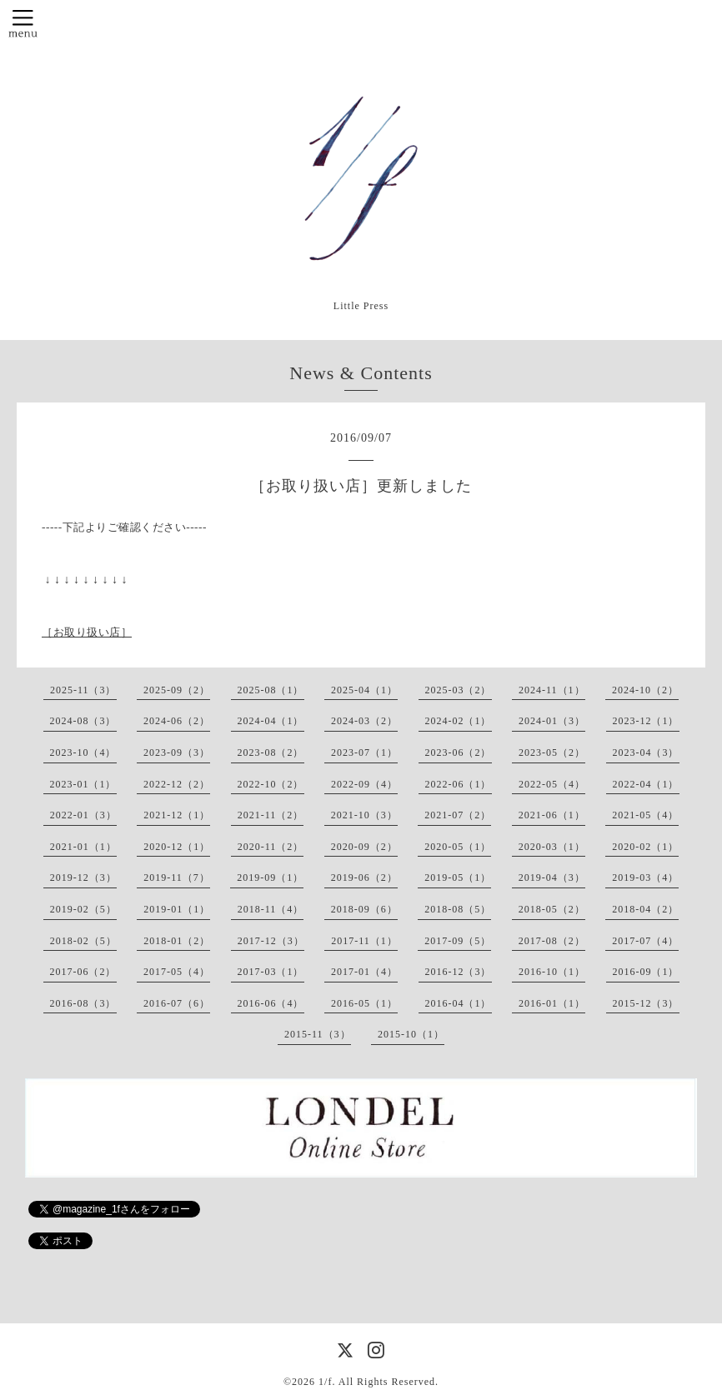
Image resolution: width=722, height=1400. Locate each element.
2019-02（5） (83, 909)
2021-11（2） (271, 815)
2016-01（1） (552, 1003)
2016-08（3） (83, 1003)
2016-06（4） (271, 1003)
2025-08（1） (271, 690)
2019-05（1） (457, 877)
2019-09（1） (270, 877)
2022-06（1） (458, 784)
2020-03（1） (552, 846)
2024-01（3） (552, 721)
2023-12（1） (646, 721)
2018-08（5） (457, 909)
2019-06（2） (364, 877)
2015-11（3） (317, 1034)
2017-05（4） (176, 972)
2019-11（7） (176, 877)
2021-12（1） (176, 815)
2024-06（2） (176, 721)
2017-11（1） (364, 941)
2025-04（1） (364, 690)
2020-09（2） (364, 846)
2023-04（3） (646, 752)
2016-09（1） (646, 972)
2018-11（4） (271, 909)
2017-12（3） (271, 941)
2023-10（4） (83, 752)
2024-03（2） (364, 721)
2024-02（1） (458, 721)
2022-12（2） (176, 784)
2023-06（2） (458, 752)
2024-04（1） (271, 721)
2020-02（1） (645, 846)
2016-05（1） (364, 1003)
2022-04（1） (646, 784)
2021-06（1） (552, 815)
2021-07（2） (457, 815)
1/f (325, 1382)
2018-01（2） (176, 941)
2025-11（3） (83, 690)
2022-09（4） (364, 784)
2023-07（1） (364, 752)
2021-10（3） (364, 815)
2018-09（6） (364, 909)
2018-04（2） (645, 909)
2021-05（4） (645, 815)
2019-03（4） (645, 877)
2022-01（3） (83, 815)
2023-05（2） (552, 752)
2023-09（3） (176, 752)
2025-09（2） (176, 690)
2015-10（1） (411, 1034)
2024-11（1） (552, 690)
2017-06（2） (83, 972)
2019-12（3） (83, 877)
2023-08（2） (271, 752)
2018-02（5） (83, 941)
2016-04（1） (458, 1003)
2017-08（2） (552, 941)
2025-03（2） (458, 690)
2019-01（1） (176, 909)
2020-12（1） (176, 846)
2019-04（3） (552, 877)
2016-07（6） (176, 1003)
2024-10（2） (645, 690)
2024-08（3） (83, 721)
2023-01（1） (83, 784)
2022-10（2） (271, 784)
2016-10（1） (552, 972)
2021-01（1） (83, 846)
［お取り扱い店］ (87, 632)
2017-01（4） (364, 972)
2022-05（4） (552, 784)
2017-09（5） (457, 941)
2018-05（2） (552, 909)
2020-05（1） (457, 846)
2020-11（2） (271, 846)
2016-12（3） (458, 972)
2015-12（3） (646, 1003)
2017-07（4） (645, 941)
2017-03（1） (271, 972)
